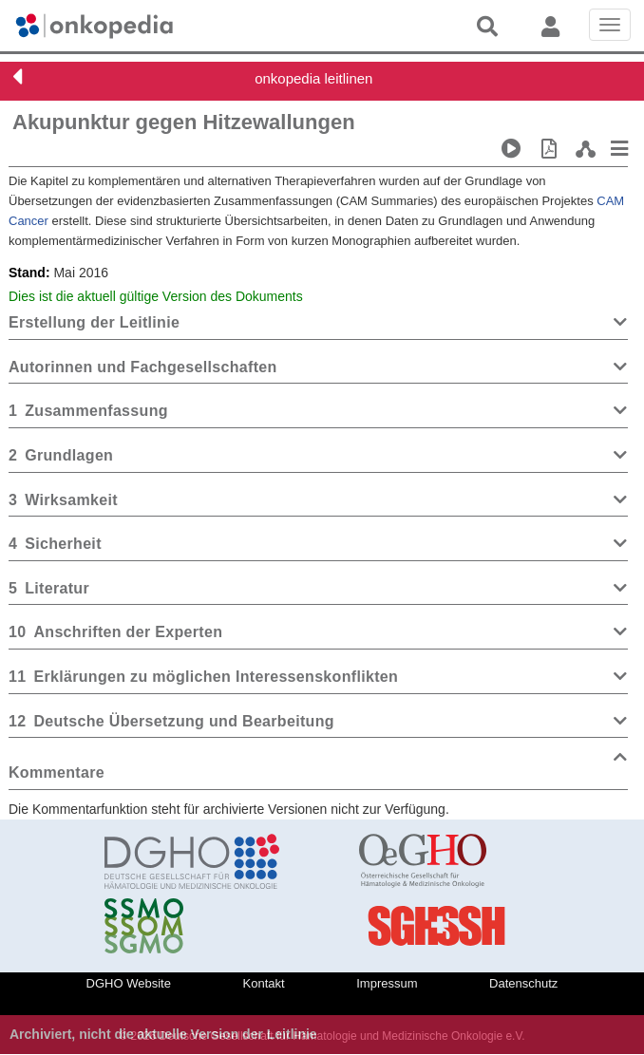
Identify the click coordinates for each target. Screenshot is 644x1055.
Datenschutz (523, 983)
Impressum (386, 983)
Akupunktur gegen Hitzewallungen (183, 122)
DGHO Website (128, 983)
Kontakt (264, 983)
